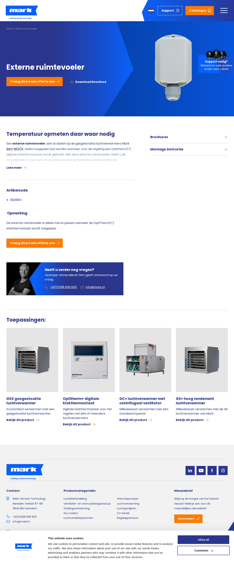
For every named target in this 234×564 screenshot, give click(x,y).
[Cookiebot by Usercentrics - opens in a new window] (24, 557)
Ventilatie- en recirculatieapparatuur (87, 503)
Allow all (203, 529)
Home (9, 28)
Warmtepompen (128, 499)
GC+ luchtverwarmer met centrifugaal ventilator (142, 401)
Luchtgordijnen (126, 508)
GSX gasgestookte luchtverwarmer (23, 401)
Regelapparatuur (127, 518)
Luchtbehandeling (75, 499)
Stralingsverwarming (77, 508)
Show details (56, 556)
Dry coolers (71, 513)
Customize (204, 540)
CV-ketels (123, 513)
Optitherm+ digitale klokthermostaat (81, 401)
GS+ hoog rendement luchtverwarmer (195, 401)
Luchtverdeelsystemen (78, 518)
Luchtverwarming (128, 503)
